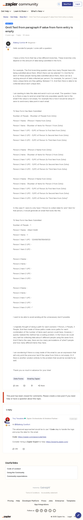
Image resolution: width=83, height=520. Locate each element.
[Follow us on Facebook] (37, 510)
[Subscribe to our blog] (45, 510)
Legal (70, 517)
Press (43, 501)
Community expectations (17, 476)
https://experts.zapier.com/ (57, 442)
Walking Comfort (19, 43)
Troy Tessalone (18, 418)
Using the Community (15, 472)
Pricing (11, 501)
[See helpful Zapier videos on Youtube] (54, 510)
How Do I (23, 17)
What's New (38, 11)
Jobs (51, 501)
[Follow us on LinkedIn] (41, 510)
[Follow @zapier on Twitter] (50, 510)
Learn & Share (21, 11)
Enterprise (59, 501)
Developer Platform (30, 501)
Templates (70, 501)
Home (5, 17)
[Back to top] (80, 489)
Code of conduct (14, 469)
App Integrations (41, 504)
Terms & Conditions (33, 493)
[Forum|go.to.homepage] (21, 4)
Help (18, 501)
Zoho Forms (18, 379)
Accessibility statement (49, 493)
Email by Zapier (33, 379)
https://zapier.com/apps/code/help (32, 437)
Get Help (6, 11)
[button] (67, 4)
